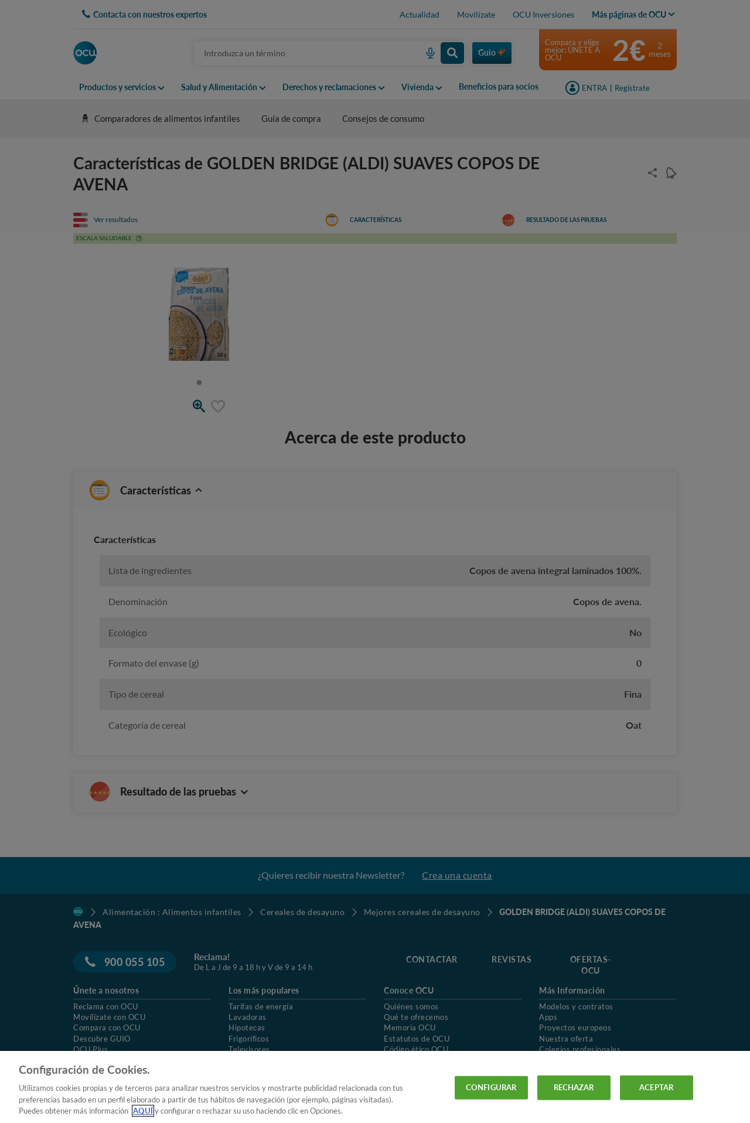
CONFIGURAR (491, 1087)
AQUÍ (143, 1110)
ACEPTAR (656, 1087)
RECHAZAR (574, 1087)
